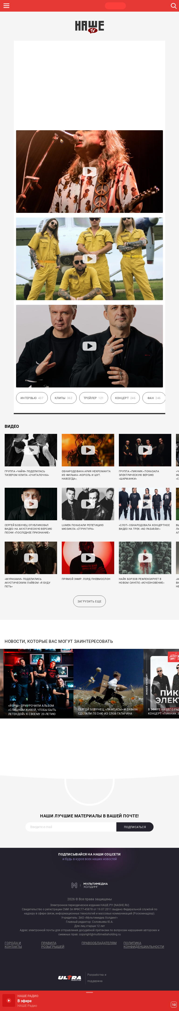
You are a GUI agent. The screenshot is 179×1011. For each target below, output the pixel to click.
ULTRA (93, 5)
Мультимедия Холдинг (89, 885)
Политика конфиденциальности (144, 945)
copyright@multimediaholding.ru (100, 934)
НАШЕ (26, 5)
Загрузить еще (90, 601)
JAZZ (71, 5)
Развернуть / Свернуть (89, 992)
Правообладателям (99, 943)
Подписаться (135, 827)
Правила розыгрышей (52, 945)
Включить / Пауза (8, 1000)
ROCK (48, 5)
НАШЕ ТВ (115, 5)
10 (174, 1005)
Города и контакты (13, 945)
